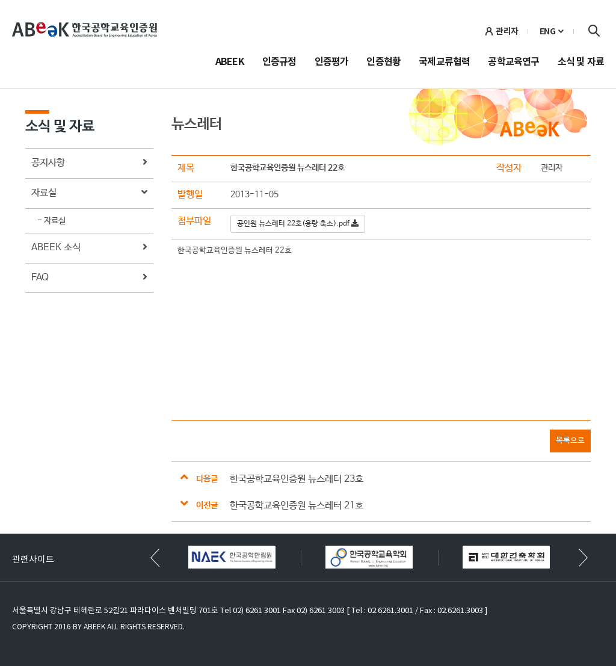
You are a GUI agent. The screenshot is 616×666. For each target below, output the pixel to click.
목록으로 (570, 440)
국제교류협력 (444, 62)
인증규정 (279, 62)
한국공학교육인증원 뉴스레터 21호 (296, 505)
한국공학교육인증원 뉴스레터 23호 (296, 479)
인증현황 (383, 62)
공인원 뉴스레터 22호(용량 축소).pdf (298, 224)
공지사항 (89, 163)
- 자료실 (51, 221)
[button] (583, 557)
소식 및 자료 (581, 62)
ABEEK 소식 (89, 248)
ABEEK (229, 62)
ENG (548, 31)
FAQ (89, 278)
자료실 (89, 193)
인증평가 (332, 62)
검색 (594, 30)
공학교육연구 (513, 62)
